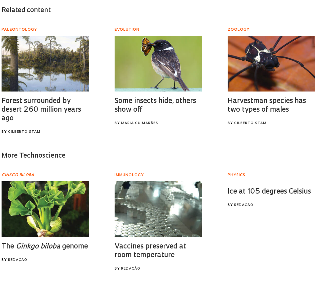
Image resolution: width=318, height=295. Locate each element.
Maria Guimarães (139, 123)
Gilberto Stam (24, 132)
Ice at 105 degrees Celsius (269, 191)
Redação (17, 260)
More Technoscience (34, 156)
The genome (45, 246)
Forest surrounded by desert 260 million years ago (41, 110)
